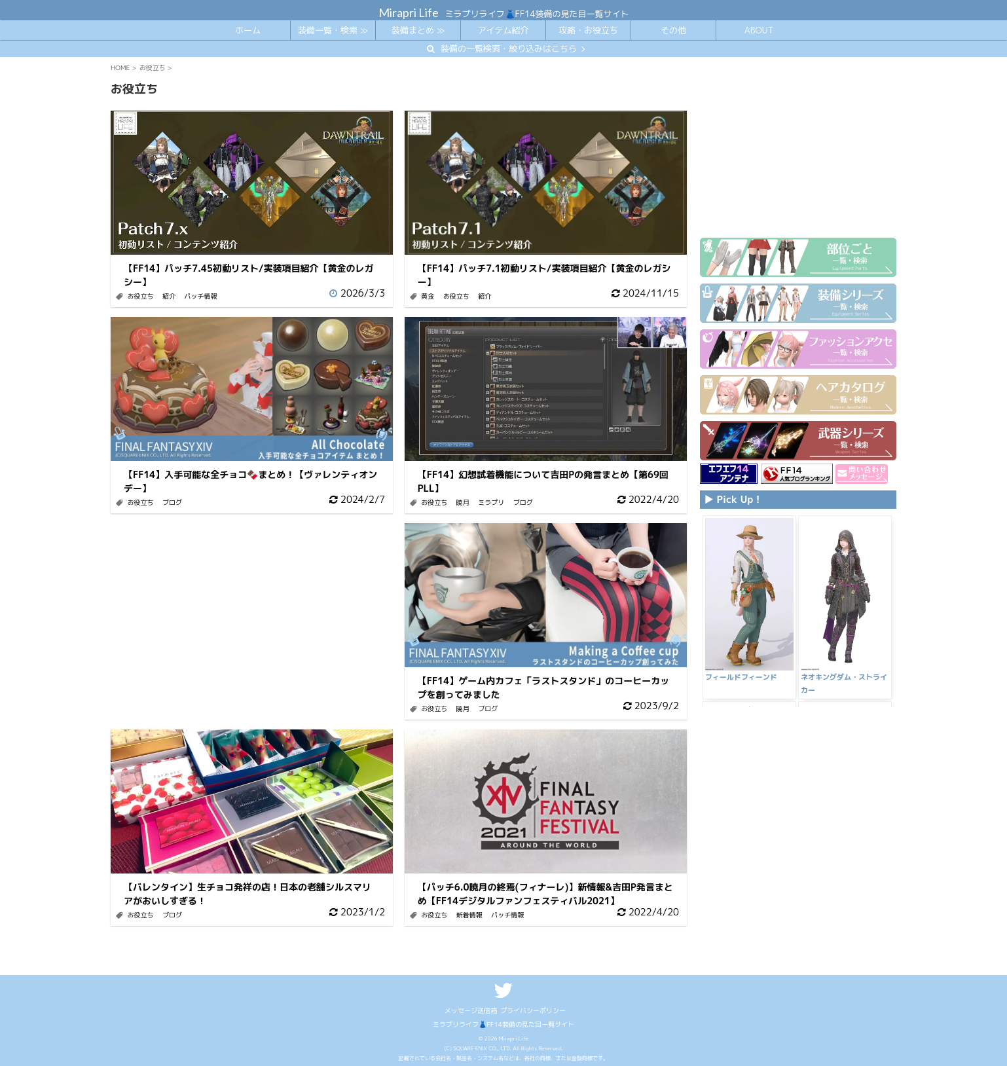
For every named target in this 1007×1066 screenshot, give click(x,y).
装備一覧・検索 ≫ (333, 30)
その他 (673, 30)
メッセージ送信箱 (471, 1010)
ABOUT (758, 30)
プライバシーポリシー (533, 1010)
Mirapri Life (408, 12)
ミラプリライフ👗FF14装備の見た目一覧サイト (503, 1024)
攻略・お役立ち (588, 30)
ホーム (248, 30)
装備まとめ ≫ (418, 30)
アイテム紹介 (502, 30)
